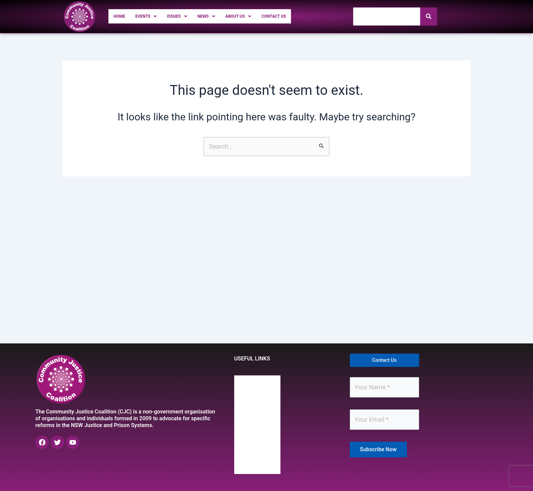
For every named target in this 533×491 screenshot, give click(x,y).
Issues (188, 16)
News (220, 16)
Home (121, 16)
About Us (258, 16)
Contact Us (300, 16)
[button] (152, 16)
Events (152, 16)
